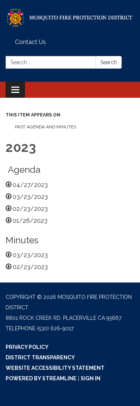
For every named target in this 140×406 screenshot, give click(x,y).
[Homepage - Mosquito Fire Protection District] (70, 17)
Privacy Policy (27, 347)
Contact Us (30, 42)
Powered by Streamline (41, 378)
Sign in (90, 378)
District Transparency (40, 357)
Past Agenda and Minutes (46, 126)
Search (108, 62)
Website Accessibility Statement (55, 368)
